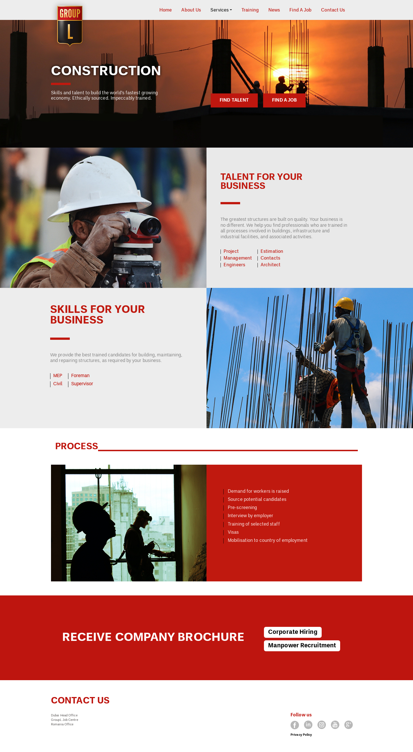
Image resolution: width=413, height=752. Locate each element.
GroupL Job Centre (64, 719)
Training (250, 10)
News (274, 10)
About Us (191, 10)
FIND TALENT (234, 100)
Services (219, 10)
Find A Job (300, 10)
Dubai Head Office (64, 715)
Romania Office (62, 724)
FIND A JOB (284, 100)
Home (165, 10)
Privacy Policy (301, 734)
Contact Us (333, 10)
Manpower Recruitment (302, 646)
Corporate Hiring (292, 632)
